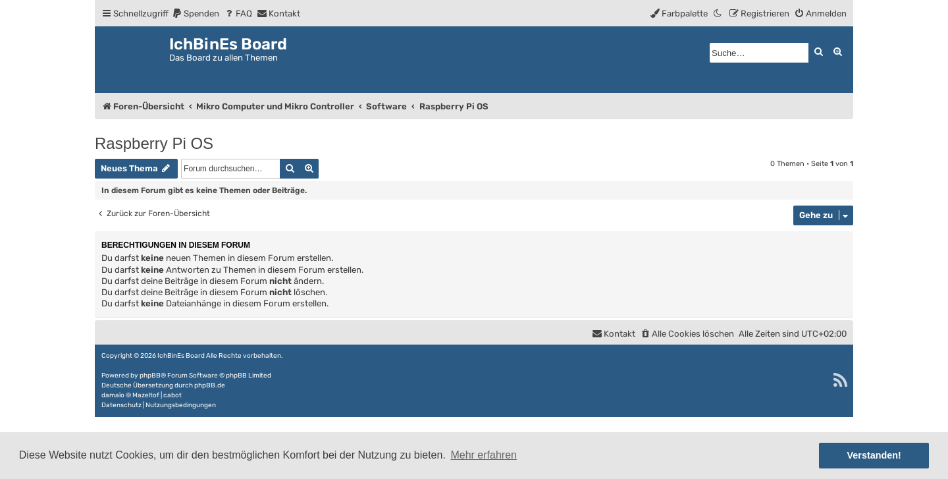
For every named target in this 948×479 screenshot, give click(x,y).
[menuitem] (195, 13)
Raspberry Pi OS (154, 143)
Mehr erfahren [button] (483, 455)
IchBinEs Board (181, 356)
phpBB (150, 376)
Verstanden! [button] (874, 455)
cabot (172, 395)
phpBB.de (209, 385)
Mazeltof (145, 395)
